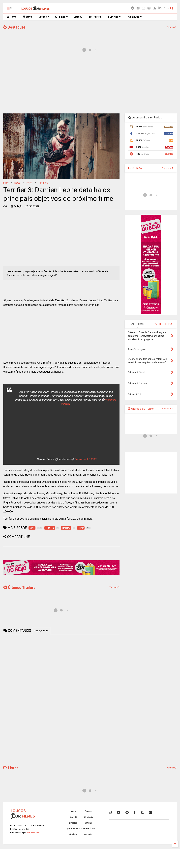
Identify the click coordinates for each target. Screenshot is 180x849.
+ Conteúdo (134, 16)
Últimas (135, 168)
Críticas (88, 823)
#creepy (65, 403)
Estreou (78, 16)
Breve (27, 16)
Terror (29, 182)
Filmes (61, 16)
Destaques (14, 27)
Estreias (73, 823)
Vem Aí (73, 817)
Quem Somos (73, 828)
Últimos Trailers (19, 587)
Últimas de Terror (141, 408)
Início (6, 182)
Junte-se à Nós (88, 828)
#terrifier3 (110, 399)
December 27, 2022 (85, 459)
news (17, 182)
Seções (43, 16)
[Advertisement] (90, 84)
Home (11, 16)
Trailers (95, 16)
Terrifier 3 (43, 182)
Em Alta (114, 16)
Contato (73, 834)
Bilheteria (88, 817)
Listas (10, 768)
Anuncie (88, 834)
